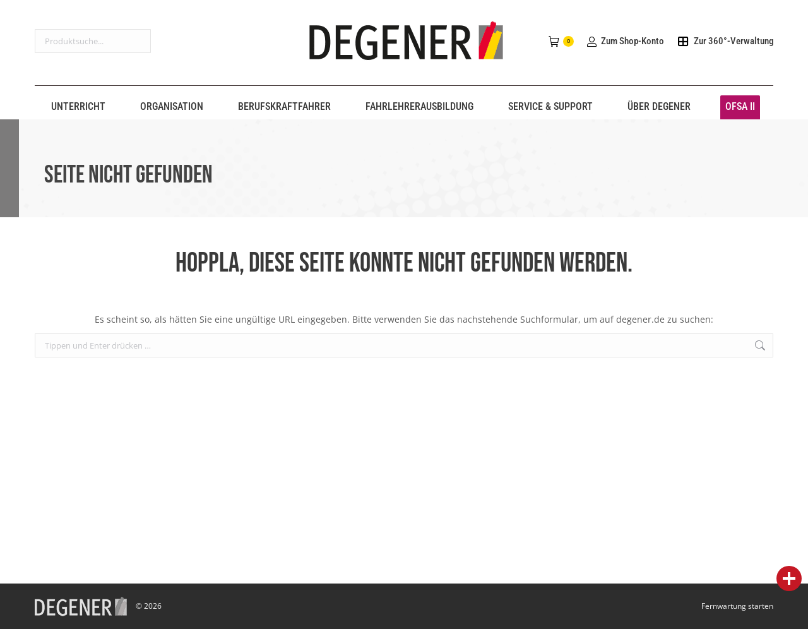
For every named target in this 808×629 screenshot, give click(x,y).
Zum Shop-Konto (624, 41)
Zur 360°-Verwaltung (725, 41)
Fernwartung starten (737, 606)
